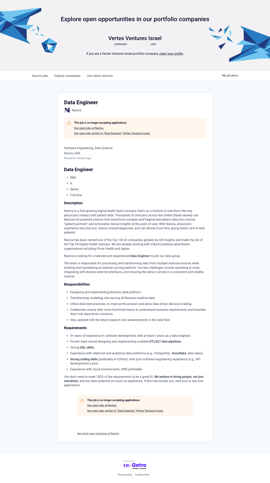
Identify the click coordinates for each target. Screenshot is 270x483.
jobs (40, 76)
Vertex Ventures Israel (135, 38)
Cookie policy (142, 474)
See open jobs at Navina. (89, 128)
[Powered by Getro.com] (135, 465)
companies (67, 76)
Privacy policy (125, 474)
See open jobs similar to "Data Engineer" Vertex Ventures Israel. (112, 133)
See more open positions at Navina (98, 433)
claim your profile (171, 53)
